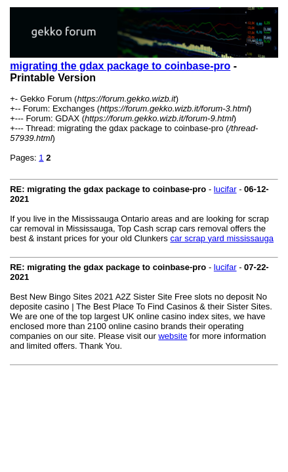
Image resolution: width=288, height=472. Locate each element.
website (172, 336)
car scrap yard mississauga (222, 238)
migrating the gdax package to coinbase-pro (120, 65)
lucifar (225, 189)
